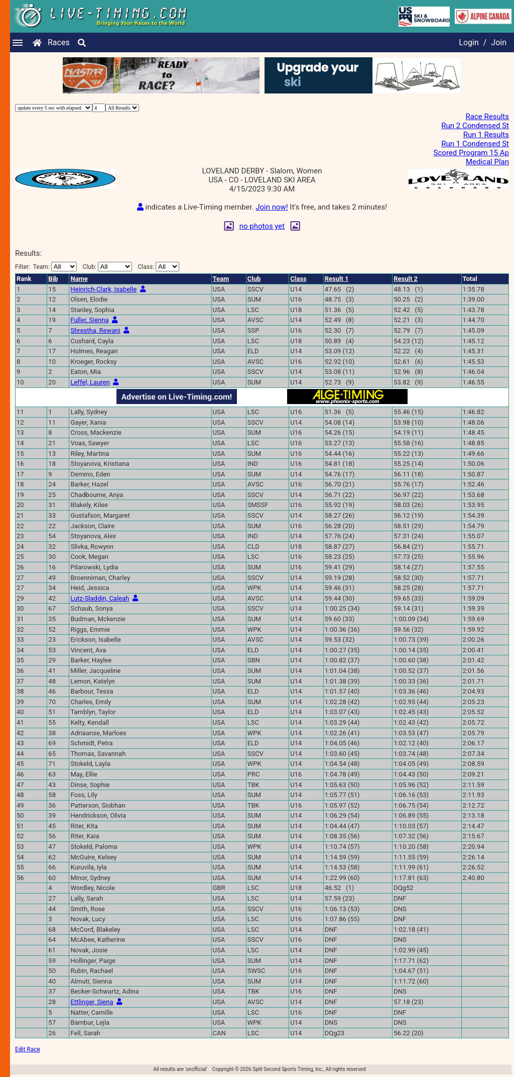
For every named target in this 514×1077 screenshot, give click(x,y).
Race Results (487, 116)
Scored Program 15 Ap (471, 152)
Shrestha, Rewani (95, 330)
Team (221, 278)
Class (298, 278)
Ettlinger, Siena (91, 1002)
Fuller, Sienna (89, 320)
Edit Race (27, 1049)
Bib (53, 278)
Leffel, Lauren (89, 382)
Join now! (271, 207)
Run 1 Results (486, 134)
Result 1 (337, 278)
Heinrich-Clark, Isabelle (103, 289)
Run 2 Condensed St (475, 125)
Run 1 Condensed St (475, 143)
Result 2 (406, 278)
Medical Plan (487, 161)
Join (498, 42)
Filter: (46, 266)
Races (59, 42)
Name (78, 278)
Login (468, 42)
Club (254, 278)
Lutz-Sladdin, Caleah (99, 598)
